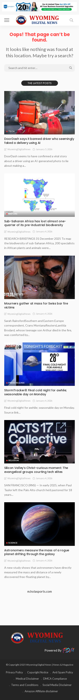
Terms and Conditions (24, 685)
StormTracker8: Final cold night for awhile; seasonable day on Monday (35, 392)
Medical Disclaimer (27, 678)
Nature (12, 214)
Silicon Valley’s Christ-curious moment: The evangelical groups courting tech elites (36, 470)
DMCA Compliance (55, 678)
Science (12, 543)
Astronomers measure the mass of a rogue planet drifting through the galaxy (36, 552)
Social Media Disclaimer (57, 685)
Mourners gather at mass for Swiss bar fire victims (36, 305)
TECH (11, 131)
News (11, 296)
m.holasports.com (39, 591)
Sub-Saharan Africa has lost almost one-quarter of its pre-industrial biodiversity (35, 223)
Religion (13, 460)
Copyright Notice (37, 672)
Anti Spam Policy (62, 672)
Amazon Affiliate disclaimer (41, 691)
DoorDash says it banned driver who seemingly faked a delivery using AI (39, 141)
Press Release (16, 383)
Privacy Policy (14, 672)
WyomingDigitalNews (19, 149)
